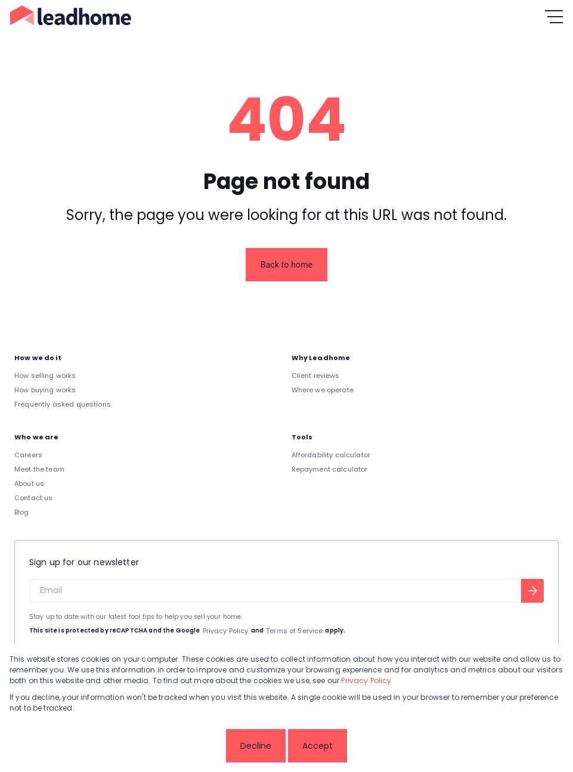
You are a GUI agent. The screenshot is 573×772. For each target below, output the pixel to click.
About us (29, 483)
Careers (28, 455)
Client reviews (316, 375)
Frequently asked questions (62, 404)
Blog (21, 512)
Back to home (286, 264)
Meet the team (39, 469)
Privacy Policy (226, 630)
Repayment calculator (330, 469)
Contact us (33, 498)
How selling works (45, 375)
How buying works (45, 390)
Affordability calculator (331, 455)
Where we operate (323, 390)
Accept (317, 746)
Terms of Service (294, 630)
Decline (255, 746)
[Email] (275, 591)
